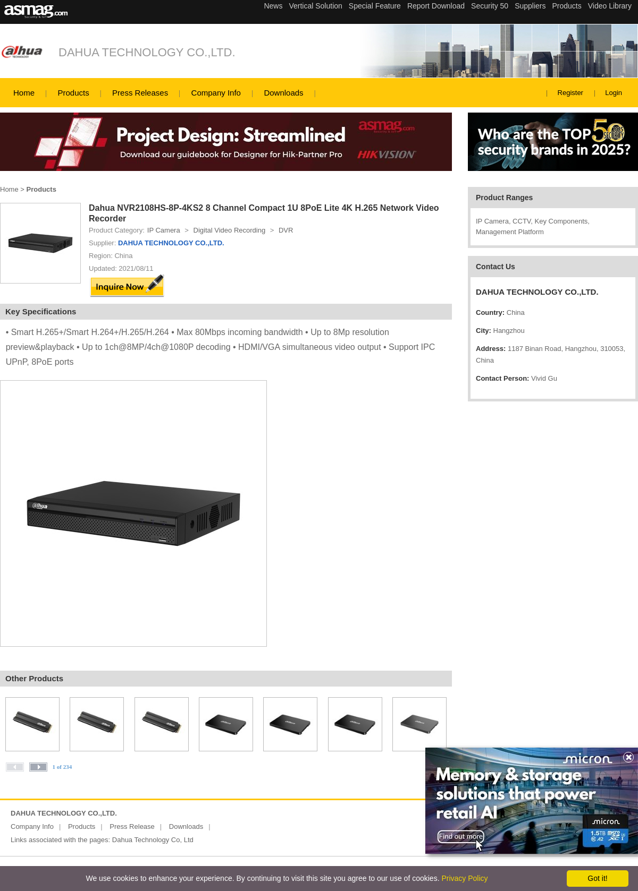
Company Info (216, 92)
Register (570, 93)
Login (613, 93)
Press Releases (140, 92)
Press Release (132, 826)
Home (24, 92)
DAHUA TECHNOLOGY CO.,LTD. (147, 52)
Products (73, 92)
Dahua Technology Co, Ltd (153, 840)
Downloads (283, 92)
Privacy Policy (464, 878)
